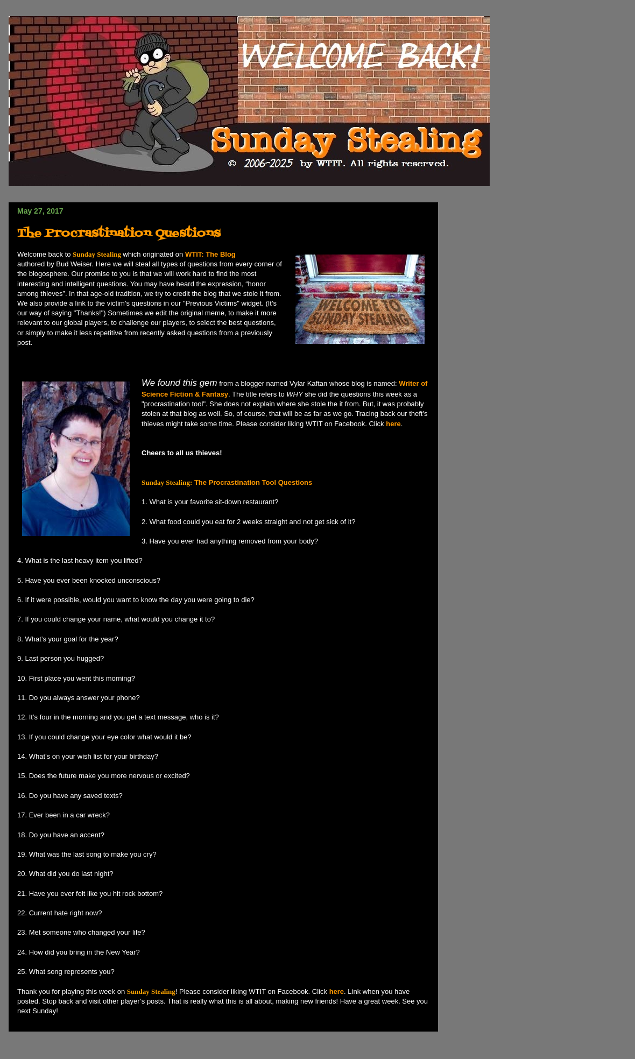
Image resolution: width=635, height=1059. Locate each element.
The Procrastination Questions (119, 234)
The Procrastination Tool (209, 482)
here (393, 424)
